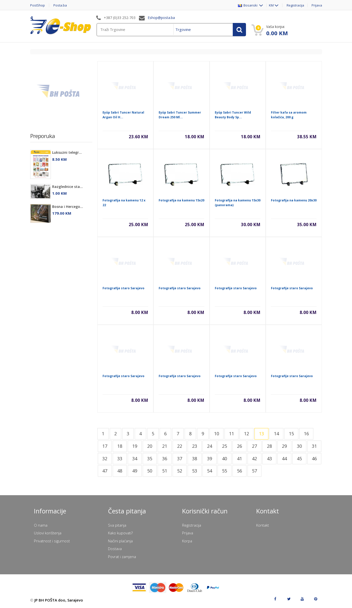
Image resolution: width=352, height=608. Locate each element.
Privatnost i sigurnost (52, 540)
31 (314, 446)
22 (179, 446)
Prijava (317, 5)
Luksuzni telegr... (67, 152)
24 (209, 446)
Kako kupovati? (120, 532)
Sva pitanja (117, 525)
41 (239, 458)
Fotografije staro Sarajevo (123, 288)
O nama (40, 525)
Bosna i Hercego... (67, 206)
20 (149, 446)
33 (119, 458)
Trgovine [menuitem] (183, 29)
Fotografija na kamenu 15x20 (181, 200)
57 (254, 471)
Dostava (115, 548)
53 (194, 471)
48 (119, 471)
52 (179, 471)
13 (261, 434)
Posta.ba (60, 5)
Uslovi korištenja (47, 532)
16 (306, 434)
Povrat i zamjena (122, 556)
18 (119, 446)
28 (269, 446)
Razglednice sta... (67, 186)
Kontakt (262, 525)
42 (254, 458)
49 (134, 471)
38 (194, 458)
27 (254, 446)
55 (224, 471)
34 (134, 458)
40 (224, 458)
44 (284, 458)
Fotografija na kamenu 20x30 (294, 200)
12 (246, 434)
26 (239, 446)
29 (284, 446)
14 (276, 434)
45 (299, 458)
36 (164, 458)
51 (164, 471)
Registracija (295, 5)
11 (231, 434)
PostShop (37, 5)
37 (179, 458)
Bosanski (248, 5)
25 (224, 446)
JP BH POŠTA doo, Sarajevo (58, 600)
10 (216, 434)
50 (149, 471)
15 (291, 434)
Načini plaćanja (120, 540)
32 (104, 458)
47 (104, 471)
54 (209, 471)
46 (314, 458)
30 (299, 446)
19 (134, 446)
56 (239, 471)
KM (271, 5)
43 (269, 458)
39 (209, 458)
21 (164, 446)
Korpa (187, 540)
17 (104, 446)
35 (149, 458)
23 (194, 446)
